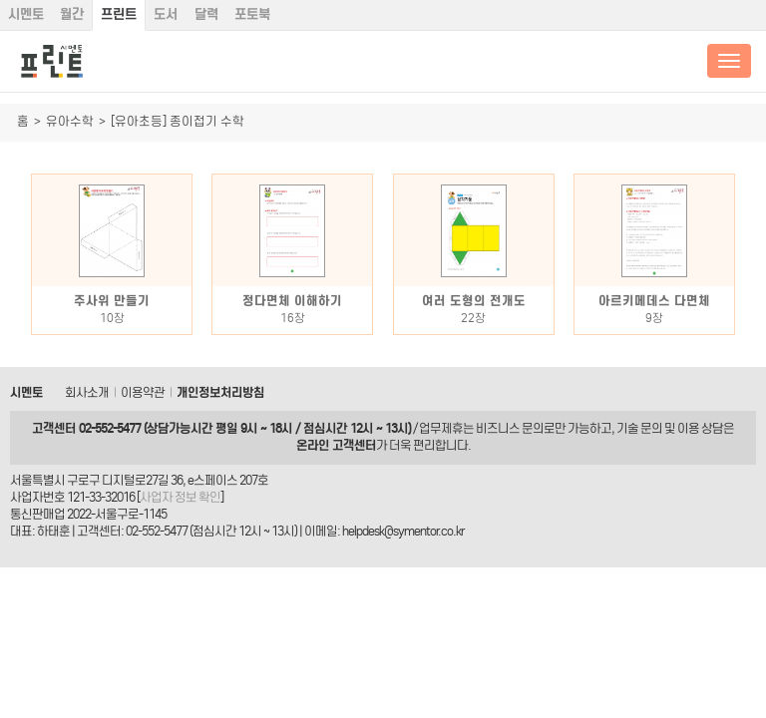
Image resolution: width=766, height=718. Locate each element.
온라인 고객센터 (336, 445)
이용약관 (143, 392)
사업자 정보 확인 (180, 497)
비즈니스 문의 (510, 428)
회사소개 (87, 392)
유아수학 (70, 121)
